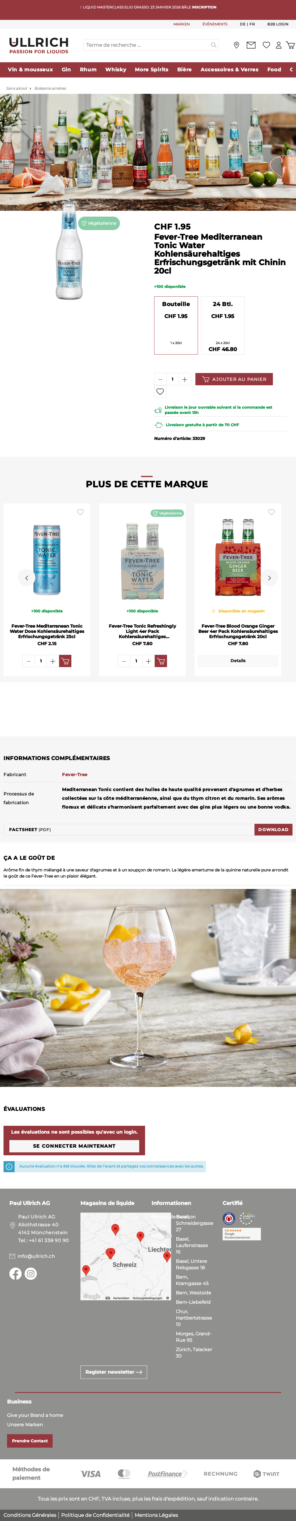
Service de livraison (174, 1217)
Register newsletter (113, 1372)
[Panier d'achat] (289, 45)
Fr (252, 24)
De (242, 24)
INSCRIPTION (204, 7)
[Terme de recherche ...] (146, 45)
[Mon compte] (277, 45)
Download (273, 829)
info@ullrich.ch (36, 1256)
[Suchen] (213, 45)
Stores (159, 1245)
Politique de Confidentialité (95, 1515)
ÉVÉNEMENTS (214, 24)
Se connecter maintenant (74, 1146)
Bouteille (176, 304)
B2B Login (278, 24)
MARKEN (181, 24)
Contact (161, 1226)
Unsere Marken (25, 1424)
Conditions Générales (30, 1515)
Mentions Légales (156, 1515)
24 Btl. (223, 304)
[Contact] (248, 45)
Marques (162, 1235)
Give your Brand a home (35, 1415)
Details (237, 660)
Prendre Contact (30, 1441)
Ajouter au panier (234, 379)
